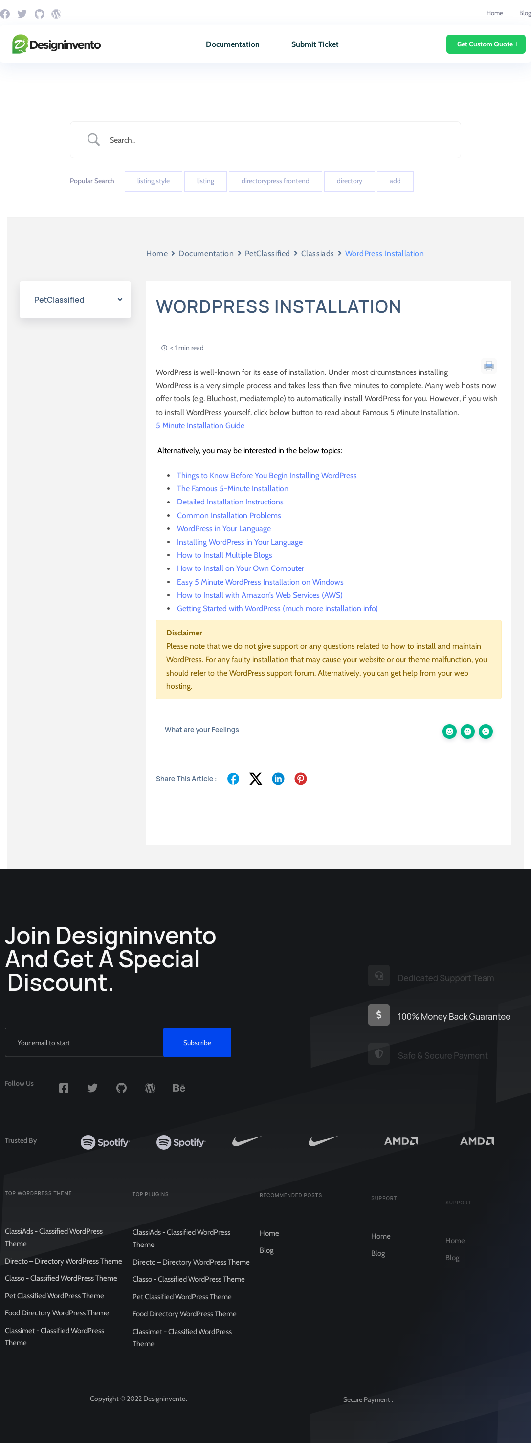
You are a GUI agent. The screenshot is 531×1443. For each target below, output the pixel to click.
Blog (525, 13)
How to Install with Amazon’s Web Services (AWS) (260, 595)
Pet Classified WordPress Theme (54, 1304)
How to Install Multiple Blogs (224, 555)
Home (495, 13)
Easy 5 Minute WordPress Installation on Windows (260, 582)
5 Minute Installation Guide (200, 425)
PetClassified (267, 253)
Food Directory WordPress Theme (57, 1321)
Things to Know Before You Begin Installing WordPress (267, 475)
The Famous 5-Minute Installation (232, 488)
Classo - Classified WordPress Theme (61, 1287)
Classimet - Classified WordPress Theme (54, 1345)
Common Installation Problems (229, 515)
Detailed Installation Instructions (230, 502)
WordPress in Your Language (224, 528)
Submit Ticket (315, 44)
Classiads (317, 253)
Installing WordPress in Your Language (240, 542)
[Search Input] (277, 140)
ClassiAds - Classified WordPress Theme (54, 1246)
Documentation (233, 44)
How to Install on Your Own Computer (240, 568)
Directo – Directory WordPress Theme (63, 1270)
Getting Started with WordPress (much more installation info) (277, 608)
